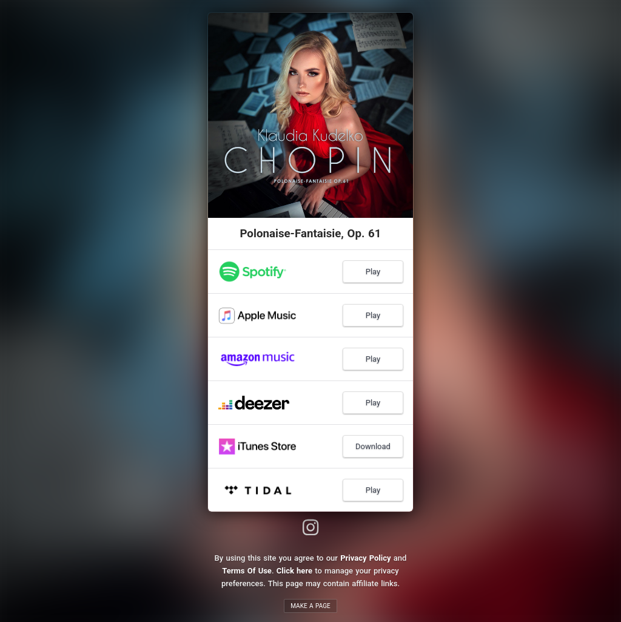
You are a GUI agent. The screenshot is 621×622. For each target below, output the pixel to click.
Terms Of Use (247, 570)
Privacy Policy (365, 558)
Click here (294, 570)
